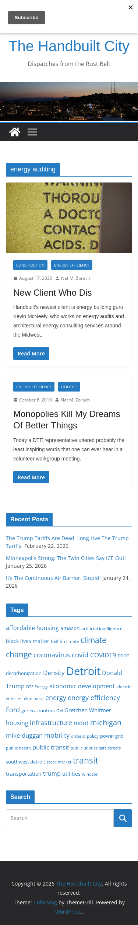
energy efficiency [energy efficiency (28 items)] (94, 697)
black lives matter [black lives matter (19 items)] (27, 640)
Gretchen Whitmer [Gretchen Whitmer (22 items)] (87, 710)
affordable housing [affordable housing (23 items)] (32, 628)
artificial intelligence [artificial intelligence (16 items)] (102, 628)
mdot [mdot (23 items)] (81, 723)
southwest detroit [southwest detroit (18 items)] (25, 761)
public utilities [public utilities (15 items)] (84, 748)
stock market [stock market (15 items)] (59, 762)
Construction (30, 265)
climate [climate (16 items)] (71, 641)
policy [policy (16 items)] (93, 736)
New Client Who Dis (52, 293)
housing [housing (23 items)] (17, 723)
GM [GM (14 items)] (59, 710)
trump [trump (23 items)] (52, 773)
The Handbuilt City (69, 46)
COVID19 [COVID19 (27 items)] (103, 655)
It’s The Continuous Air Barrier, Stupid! (53, 577)
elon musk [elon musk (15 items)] (34, 698)
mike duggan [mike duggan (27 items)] (24, 735)
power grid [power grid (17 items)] (112, 736)
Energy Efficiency (71, 265)
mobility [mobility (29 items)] (57, 735)
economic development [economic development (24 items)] (82, 686)
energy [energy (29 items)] (55, 697)
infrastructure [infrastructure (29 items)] (51, 722)
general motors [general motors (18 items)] (38, 710)
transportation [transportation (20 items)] (24, 773)
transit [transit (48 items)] (85, 760)
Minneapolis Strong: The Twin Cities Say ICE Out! (66, 557)
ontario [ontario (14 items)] (78, 736)
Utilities (69, 386)
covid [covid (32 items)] (80, 655)
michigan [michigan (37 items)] (105, 722)
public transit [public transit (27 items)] (50, 747)
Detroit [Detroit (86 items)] (83, 671)
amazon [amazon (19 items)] (70, 628)
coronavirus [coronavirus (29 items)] (51, 654)
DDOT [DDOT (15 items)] (123, 655)
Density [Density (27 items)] (54, 672)
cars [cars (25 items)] (57, 641)
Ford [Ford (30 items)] (13, 709)
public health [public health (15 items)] (18, 748)
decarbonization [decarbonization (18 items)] (24, 673)
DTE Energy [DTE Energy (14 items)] (37, 686)
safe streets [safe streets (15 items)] (110, 748)
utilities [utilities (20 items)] (71, 773)
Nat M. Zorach (75, 278)
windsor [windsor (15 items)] (90, 774)
